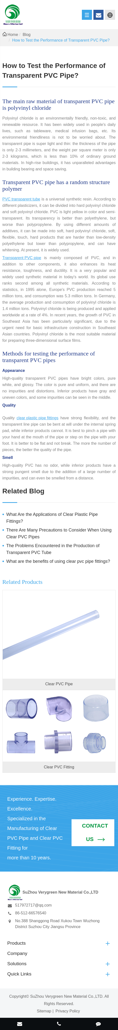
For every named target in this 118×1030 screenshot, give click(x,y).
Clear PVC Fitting (59, 767)
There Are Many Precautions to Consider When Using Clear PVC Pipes (59, 533)
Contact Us (95, 832)
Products (59, 943)
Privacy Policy (68, 1011)
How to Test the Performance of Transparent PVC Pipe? (60, 40)
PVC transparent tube (21, 199)
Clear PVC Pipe (59, 684)
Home (13, 35)
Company (17, 953)
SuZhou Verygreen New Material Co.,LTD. (67, 996)
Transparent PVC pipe (21, 258)
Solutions (59, 963)
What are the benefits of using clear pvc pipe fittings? (58, 561)
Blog (26, 35)
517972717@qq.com (29, 905)
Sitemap (44, 1011)
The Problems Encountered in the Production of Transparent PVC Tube (53, 549)
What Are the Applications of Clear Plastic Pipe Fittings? (52, 518)
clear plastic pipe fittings (38, 418)
